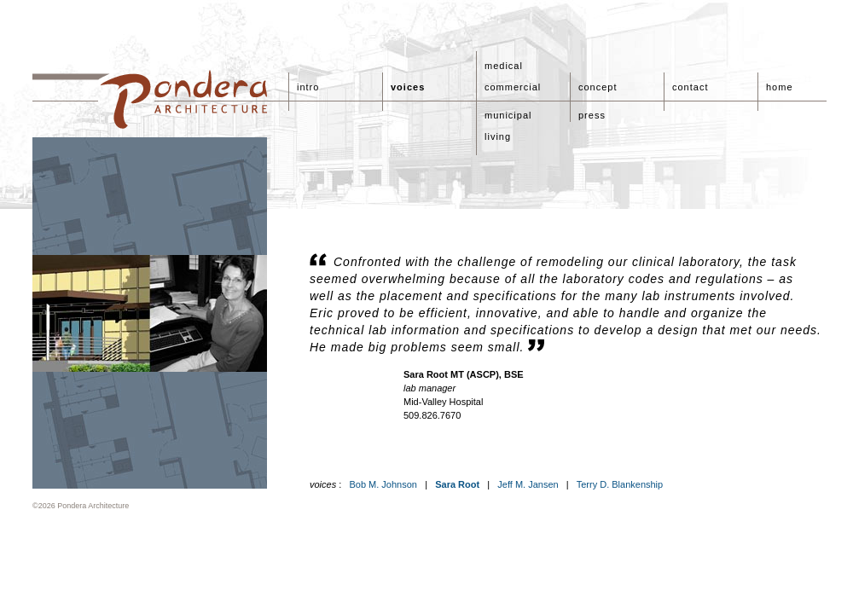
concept (598, 87)
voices (408, 87)
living (498, 136)
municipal (508, 115)
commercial (513, 87)
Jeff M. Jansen (527, 484)
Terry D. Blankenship (620, 484)
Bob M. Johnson (383, 484)
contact (690, 87)
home (779, 87)
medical (504, 66)
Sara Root (457, 484)
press (592, 115)
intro (308, 87)
